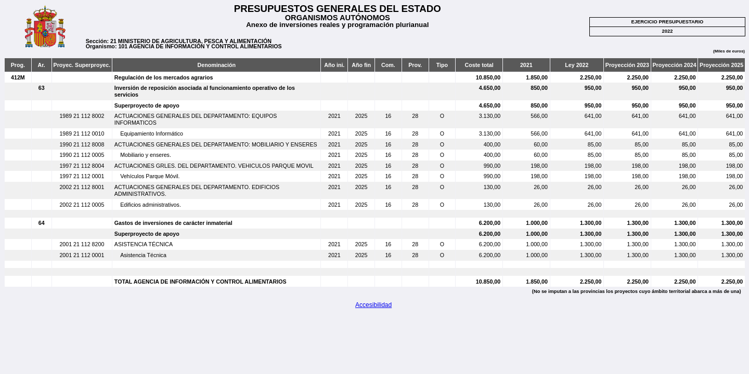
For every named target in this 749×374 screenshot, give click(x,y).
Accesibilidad (373, 305)
